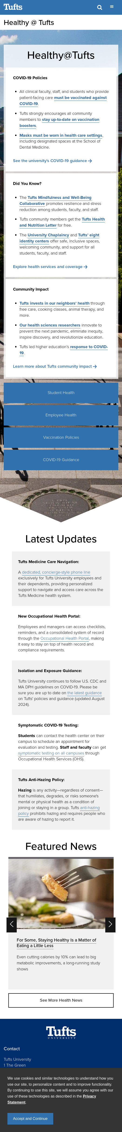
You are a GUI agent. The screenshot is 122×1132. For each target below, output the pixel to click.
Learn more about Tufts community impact (52, 366)
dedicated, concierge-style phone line (56, 572)
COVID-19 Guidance (61, 460)
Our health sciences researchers (50, 325)
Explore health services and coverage (47, 267)
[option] (61, 923)
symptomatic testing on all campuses (51, 753)
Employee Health (61, 415)
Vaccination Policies (61, 437)
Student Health (61, 393)
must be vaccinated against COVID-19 (63, 101)
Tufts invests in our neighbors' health (54, 303)
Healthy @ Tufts (29, 22)
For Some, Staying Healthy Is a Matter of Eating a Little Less (56, 943)
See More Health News (61, 1000)
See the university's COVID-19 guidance (50, 161)
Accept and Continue (30, 1119)
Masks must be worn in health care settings (61, 135)
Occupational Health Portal (64, 638)
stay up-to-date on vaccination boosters (59, 122)
